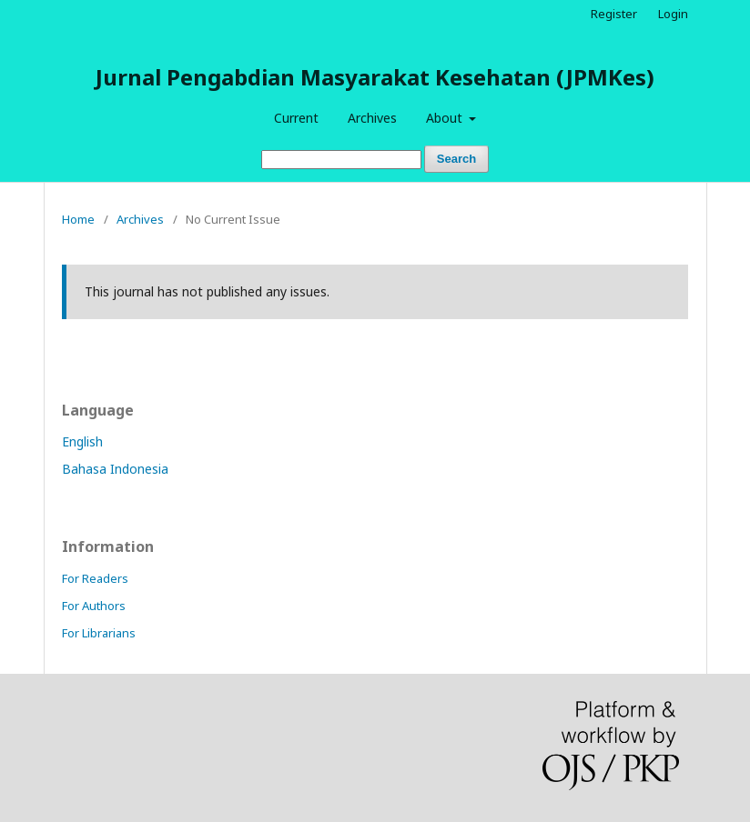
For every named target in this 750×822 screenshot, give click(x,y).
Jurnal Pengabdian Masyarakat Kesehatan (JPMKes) (375, 77)
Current (296, 117)
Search (456, 158)
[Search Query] (341, 159)
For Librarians (99, 633)
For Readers (95, 578)
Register (614, 13)
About (446, 117)
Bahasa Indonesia (115, 468)
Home (78, 219)
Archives (372, 117)
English (82, 441)
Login (673, 13)
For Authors (94, 605)
